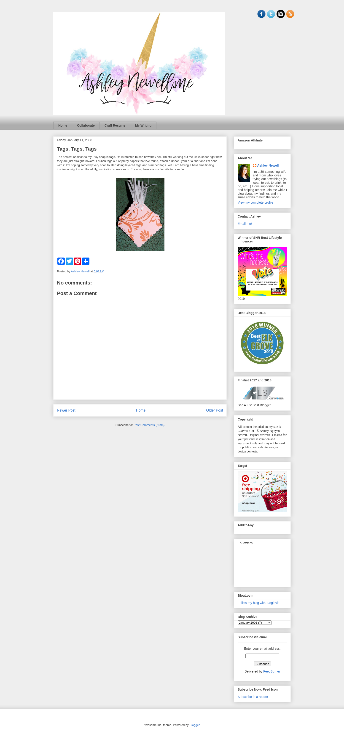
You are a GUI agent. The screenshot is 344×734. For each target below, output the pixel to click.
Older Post (214, 410)
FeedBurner (271, 671)
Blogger (194, 725)
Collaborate (86, 125)
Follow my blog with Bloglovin (259, 603)
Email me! (245, 224)
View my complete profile (255, 202)
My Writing (143, 125)
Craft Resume (115, 125)
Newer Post (66, 410)
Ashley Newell (268, 165)
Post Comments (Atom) (149, 425)
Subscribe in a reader (253, 697)
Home (62, 125)
